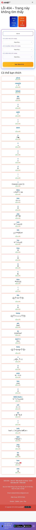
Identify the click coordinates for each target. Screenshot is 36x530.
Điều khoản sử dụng (22, 480)
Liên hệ (12, 480)
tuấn (18, 428)
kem (18, 460)
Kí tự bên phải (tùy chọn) (10, 53)
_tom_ (18, 444)
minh (18, 373)
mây (18, 469)
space (18, 127)
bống (18, 190)
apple (18, 112)
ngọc (18, 437)
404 (18, 96)
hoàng (18, 313)
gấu (18, 323)
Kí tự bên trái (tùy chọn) (10, 38)
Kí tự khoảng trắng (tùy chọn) (12, 46)
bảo (18, 295)
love (18, 381)
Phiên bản (23, 482)
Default (18, 91)
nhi (18, 413)
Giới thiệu (6, 480)
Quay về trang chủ (14, 21)
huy (18, 240)
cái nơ (18, 78)
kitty (17, 279)
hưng (18, 347)
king (18, 248)
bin (18, 453)
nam (18, 222)
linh (18, 230)
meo (18, 198)
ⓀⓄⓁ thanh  (18, 397)
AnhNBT (21, 507)
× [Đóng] (33, 526)
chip (18, 214)
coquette (18, 83)
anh (18, 405)
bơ (18, 331)
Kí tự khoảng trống (22, 21)
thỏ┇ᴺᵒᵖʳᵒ (18, 339)
